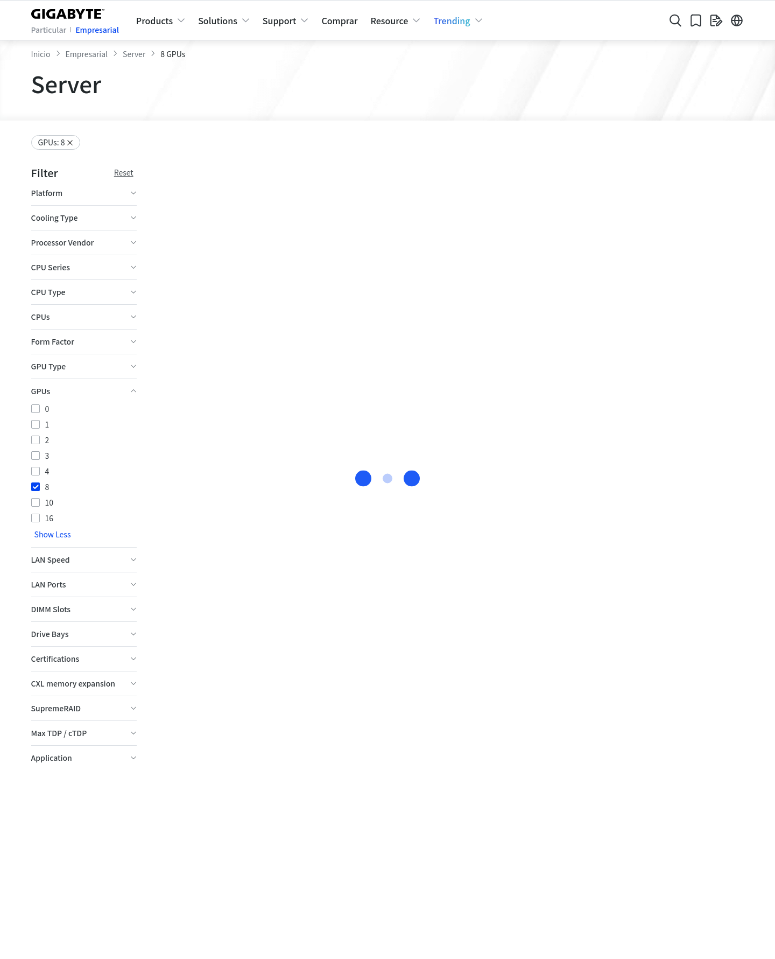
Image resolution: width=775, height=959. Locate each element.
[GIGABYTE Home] (70, 12)
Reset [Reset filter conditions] (123, 172)
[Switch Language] (737, 20)
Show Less (52, 562)
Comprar (339, 20)
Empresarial (97, 29)
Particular (49, 29)
